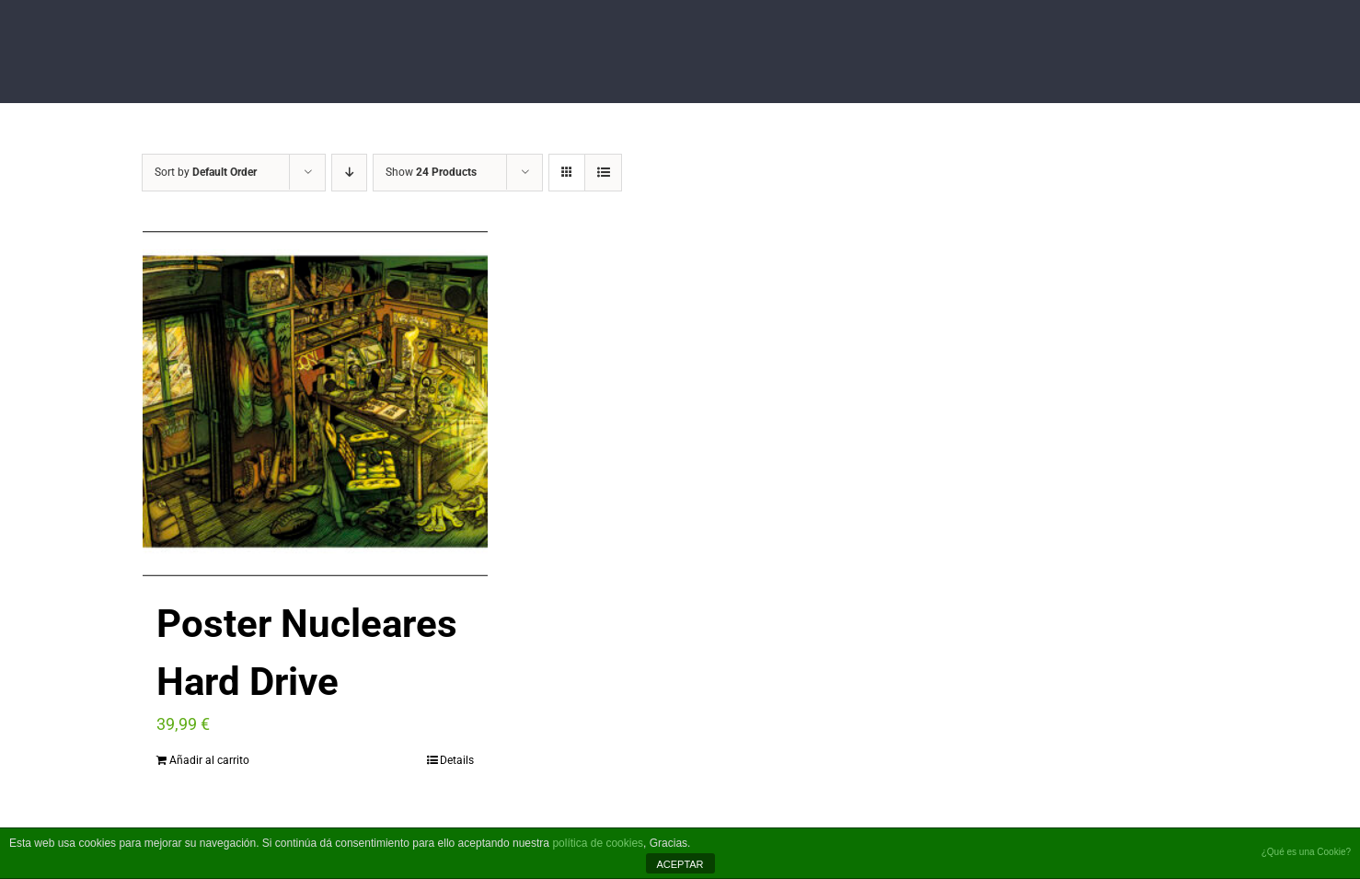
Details (457, 760)
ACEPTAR (679, 864)
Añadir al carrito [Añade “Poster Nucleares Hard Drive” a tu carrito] (209, 760)
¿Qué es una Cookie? (1306, 852)
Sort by (206, 172)
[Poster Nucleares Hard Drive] (315, 403)
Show (431, 172)
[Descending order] (349, 172)
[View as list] (603, 173)
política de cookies (597, 843)
